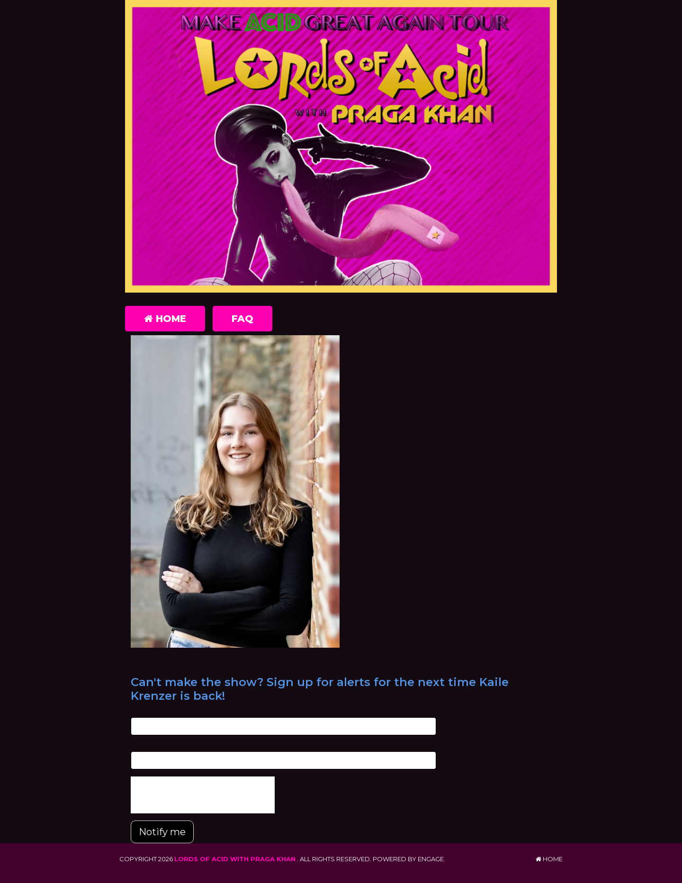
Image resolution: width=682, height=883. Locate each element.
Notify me (162, 832)
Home (165, 318)
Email (139, 712)
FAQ (242, 318)
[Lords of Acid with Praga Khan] (341, 146)
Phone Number (154, 746)
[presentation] (203, 794)
